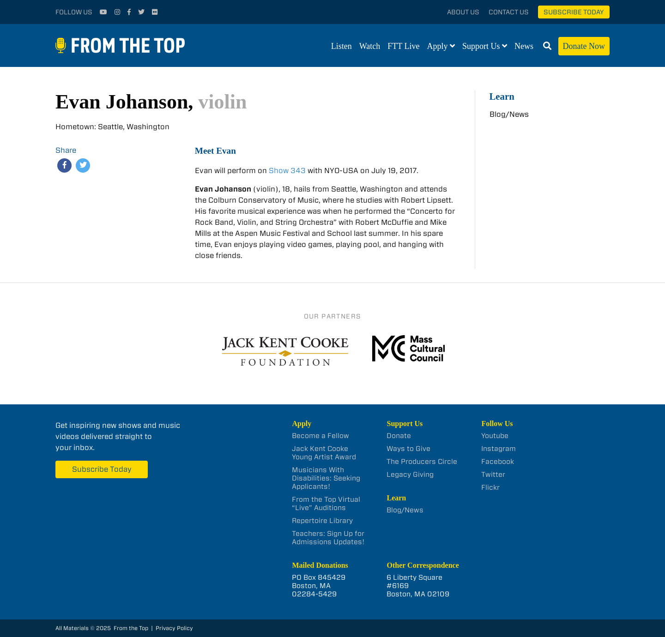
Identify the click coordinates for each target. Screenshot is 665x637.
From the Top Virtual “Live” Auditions (326, 503)
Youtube (494, 436)
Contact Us (509, 12)
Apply (437, 46)
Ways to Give (408, 449)
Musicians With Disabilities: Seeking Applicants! (326, 478)
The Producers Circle (422, 461)
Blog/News (509, 114)
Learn (502, 96)
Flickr (490, 487)
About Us (463, 12)
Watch (370, 46)
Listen (341, 46)
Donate (399, 436)
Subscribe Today (574, 12)
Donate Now (584, 46)
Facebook (497, 461)
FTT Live (403, 46)
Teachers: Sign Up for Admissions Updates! (328, 537)
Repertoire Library (322, 521)
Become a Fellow (320, 436)
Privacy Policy (174, 628)
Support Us (481, 46)
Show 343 (287, 170)
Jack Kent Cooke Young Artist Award (324, 453)
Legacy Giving (410, 474)
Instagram (498, 449)
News (523, 46)
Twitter (493, 474)
